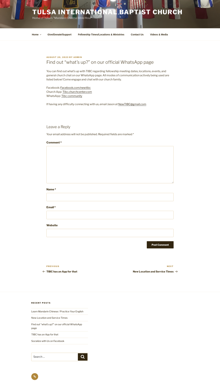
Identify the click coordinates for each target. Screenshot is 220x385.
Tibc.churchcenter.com (77, 91)
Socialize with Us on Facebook (47, 340)
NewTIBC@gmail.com (132, 104)
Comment (54, 142)
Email (51, 207)
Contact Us (137, 34)
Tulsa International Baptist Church (107, 12)
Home (37, 34)
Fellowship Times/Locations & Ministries (101, 34)
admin (77, 57)
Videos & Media (159, 34)
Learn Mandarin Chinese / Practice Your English (57, 311)
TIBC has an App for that (44, 334)
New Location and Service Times (49, 317)
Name (51, 189)
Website (52, 225)
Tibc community (71, 96)
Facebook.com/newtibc (75, 87)
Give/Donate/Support (59, 34)
